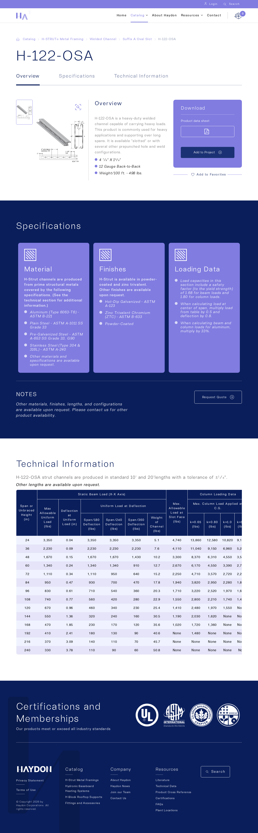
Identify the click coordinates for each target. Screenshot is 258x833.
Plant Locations (167, 810)
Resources (190, 15)
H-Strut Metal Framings (82, 780)
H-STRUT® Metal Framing (62, 39)
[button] (207, 174)
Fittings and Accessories (82, 803)
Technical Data (166, 786)
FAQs (159, 804)
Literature (163, 780)
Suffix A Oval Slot (137, 39)
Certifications (165, 798)
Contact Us (118, 798)
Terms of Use (26, 790)
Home (122, 15)
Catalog (137, 15)
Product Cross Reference (173, 792)
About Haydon (164, 15)
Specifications (77, 76)
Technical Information (141, 76)
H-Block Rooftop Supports (83, 797)
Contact (214, 15)
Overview (28, 76)
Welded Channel (103, 39)
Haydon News (120, 786)
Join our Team (120, 792)
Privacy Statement (30, 780)
